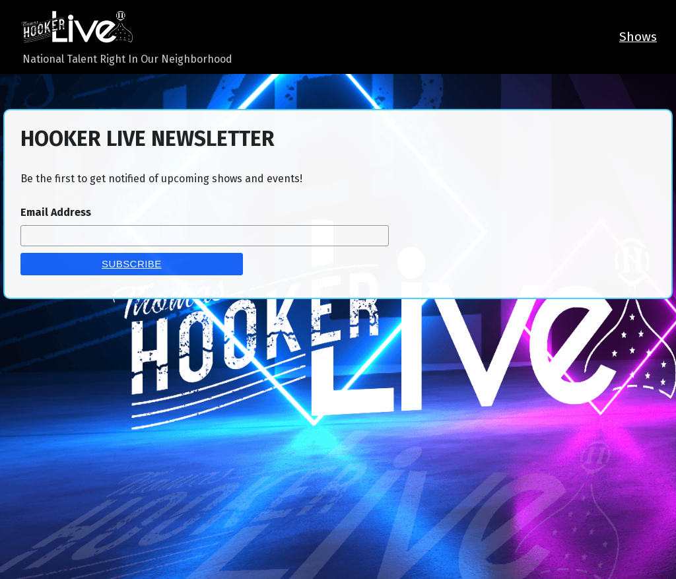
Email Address (55, 212)
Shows (638, 36)
